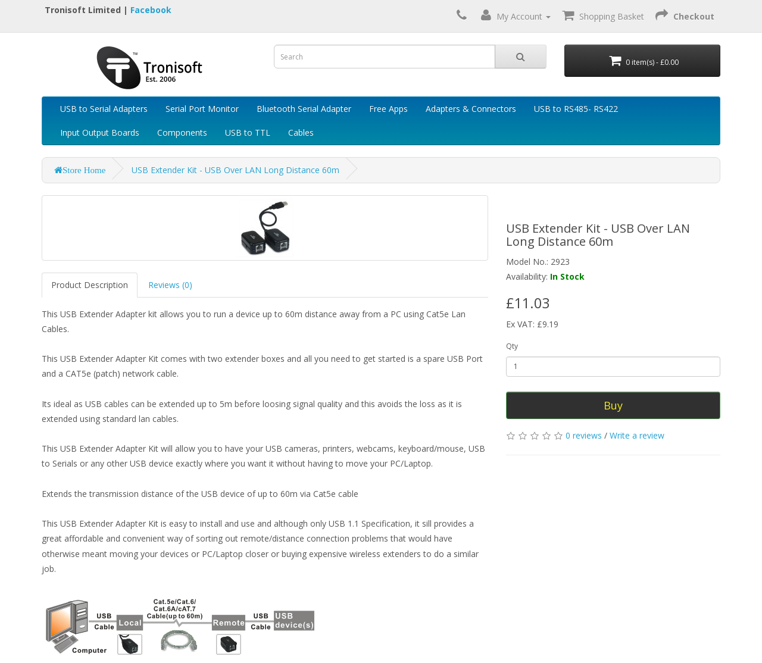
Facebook (150, 9)
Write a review (637, 435)
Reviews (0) (170, 284)
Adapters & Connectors (471, 108)
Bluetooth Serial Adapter (304, 108)
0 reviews (584, 435)
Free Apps (388, 108)
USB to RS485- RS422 (576, 108)
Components (182, 132)
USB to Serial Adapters (104, 108)
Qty (512, 346)
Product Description (89, 284)
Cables (301, 132)
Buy (613, 405)
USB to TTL (247, 132)
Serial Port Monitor (202, 108)
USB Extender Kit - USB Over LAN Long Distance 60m (235, 170)
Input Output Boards (99, 132)
